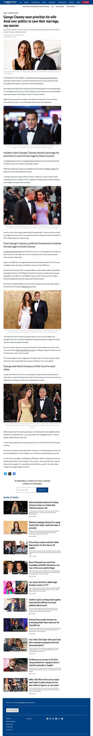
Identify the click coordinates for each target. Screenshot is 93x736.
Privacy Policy (9, 724)
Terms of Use (9, 729)
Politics (26, 2)
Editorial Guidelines (10, 721)
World (44, 2)
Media (78, 2)
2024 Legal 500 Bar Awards (25, 350)
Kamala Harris (26, 287)
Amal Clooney (10, 161)
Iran (52, 6)
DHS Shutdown (71, 6)
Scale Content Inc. (22, 702)
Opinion (71, 2)
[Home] (10, 2)
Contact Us (29, 718)
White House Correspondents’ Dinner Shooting (36, 6)
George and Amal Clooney (48, 78)
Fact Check (52, 2)
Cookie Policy (9, 727)
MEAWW (8, 702)
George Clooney (29, 161)
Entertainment (35, 2)
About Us (8, 718)
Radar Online (51, 169)
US (20, 2)
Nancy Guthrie (60, 6)
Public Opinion (62, 2)
